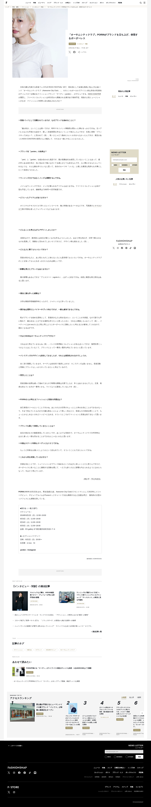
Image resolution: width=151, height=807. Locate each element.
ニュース (28, 2)
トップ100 (76, 2)
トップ (7, 7)
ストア (49, 2)
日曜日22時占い (119, 768)
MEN (115, 165)
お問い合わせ (139, 777)
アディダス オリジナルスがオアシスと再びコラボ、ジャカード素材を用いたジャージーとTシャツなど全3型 (123, 729)
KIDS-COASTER (94, 94)
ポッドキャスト (111, 2)
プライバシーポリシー (128, 777)
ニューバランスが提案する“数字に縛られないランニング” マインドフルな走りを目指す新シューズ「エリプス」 (54, 626)
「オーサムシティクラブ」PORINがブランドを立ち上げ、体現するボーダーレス (69, 7)
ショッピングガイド (103, 791)
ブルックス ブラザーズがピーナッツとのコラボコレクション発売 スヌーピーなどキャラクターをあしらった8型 (72, 720)
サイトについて (88, 777)
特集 (34, 2)
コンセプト (139, 787)
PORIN (99, 91)
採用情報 (97, 777)
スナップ (84, 2)
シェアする (82, 52)
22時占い (68, 2)
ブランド (108, 787)
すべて (114, 96)
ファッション (25, 7)
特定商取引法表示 (138, 791)
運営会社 (111, 777)
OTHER (134, 165)
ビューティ (41, 2)
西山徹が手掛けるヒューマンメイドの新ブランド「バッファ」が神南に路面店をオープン (49, 707)
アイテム (116, 787)
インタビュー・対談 (37, 7)
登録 (124, 170)
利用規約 (118, 777)
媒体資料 (104, 777)
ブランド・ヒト (58, 2)
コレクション (93, 2)
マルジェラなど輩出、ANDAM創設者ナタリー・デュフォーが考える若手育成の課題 (42, 595)
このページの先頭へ (15, 746)
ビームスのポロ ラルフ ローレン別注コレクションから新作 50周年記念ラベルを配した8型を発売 (89, 720)
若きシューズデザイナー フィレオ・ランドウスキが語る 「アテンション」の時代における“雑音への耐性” (52, 615)
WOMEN (124, 165)
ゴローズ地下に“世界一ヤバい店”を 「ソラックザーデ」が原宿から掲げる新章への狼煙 (45, 620)
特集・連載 (15, 7)
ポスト (102, 2)
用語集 (120, 2)
